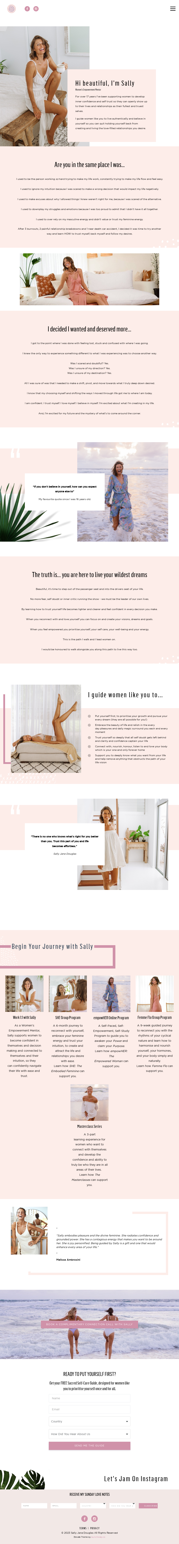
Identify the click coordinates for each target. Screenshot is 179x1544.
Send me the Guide (89, 1445)
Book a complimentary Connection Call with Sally (89, 1324)
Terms (83, 1528)
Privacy (95, 1528)
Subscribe (150, 1506)
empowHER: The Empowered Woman (111, 1056)
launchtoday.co (98, 1537)
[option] (89, 1237)
